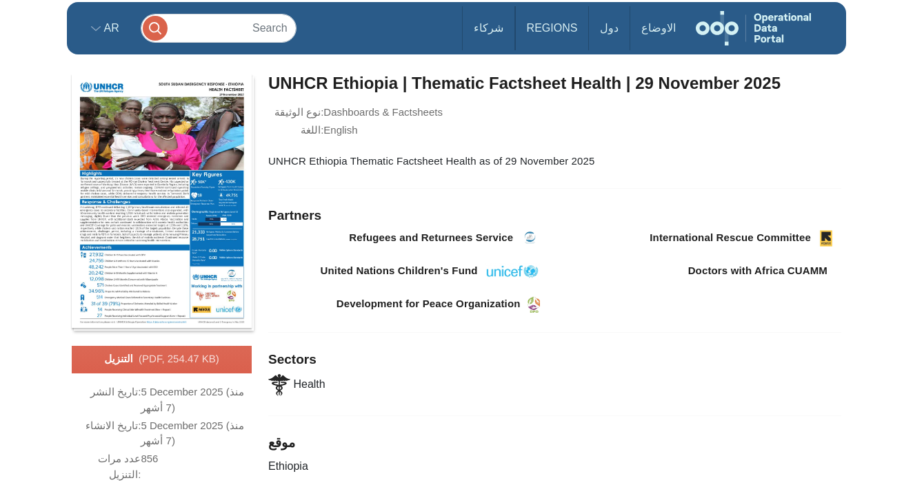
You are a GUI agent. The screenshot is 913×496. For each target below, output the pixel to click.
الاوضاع (658, 28)
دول (609, 28)
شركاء (488, 28)
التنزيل (161, 359)
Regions (552, 28)
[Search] (219, 28)
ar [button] (110, 28)
